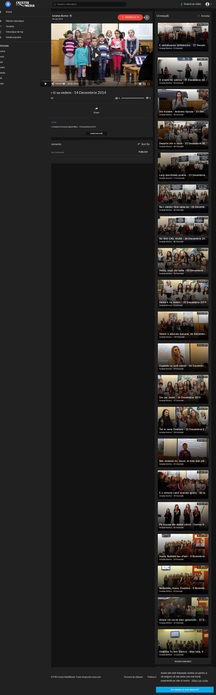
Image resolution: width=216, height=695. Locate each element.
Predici (7, 68)
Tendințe (12, 27)
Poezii (6, 57)
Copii (6, 63)
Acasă (10, 13)
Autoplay (205, 16)
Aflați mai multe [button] (200, 680)
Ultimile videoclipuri (16, 22)
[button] (208, 4)
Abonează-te (131, 17)
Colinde (7, 74)
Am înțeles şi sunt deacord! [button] (185, 689)
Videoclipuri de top (16, 33)
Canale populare (15, 38)
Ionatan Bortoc (62, 15)
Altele (6, 84)
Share (97, 110)
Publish (143, 152)
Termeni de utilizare (133, 677)
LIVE (6, 79)
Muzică (53, 122)
